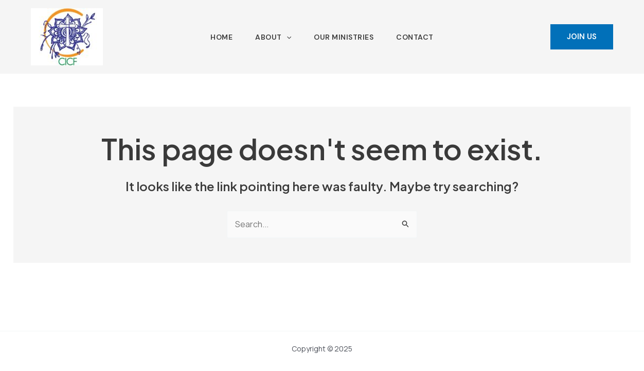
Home (221, 37)
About (273, 37)
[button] (581, 36)
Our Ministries (343, 37)
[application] (286, 37)
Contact (415, 37)
